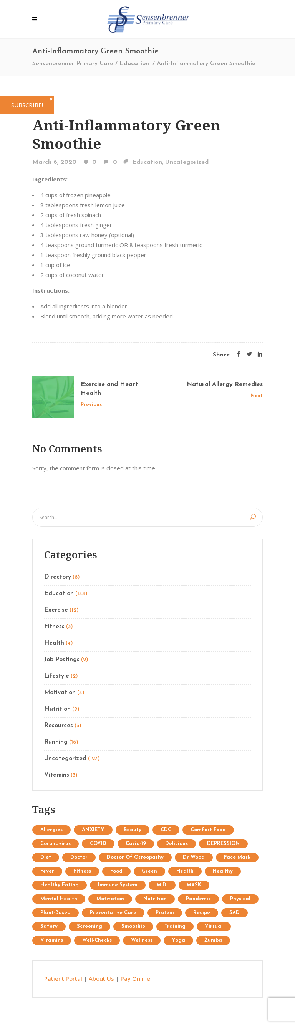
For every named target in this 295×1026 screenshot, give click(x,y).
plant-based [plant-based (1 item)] (55, 912)
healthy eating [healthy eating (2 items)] (59, 884)
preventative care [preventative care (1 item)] (113, 912)
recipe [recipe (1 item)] (201, 912)
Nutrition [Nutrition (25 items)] (155, 898)
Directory (57, 577)
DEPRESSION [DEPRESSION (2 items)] (223, 843)
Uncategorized (187, 162)
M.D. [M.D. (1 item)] (162, 884)
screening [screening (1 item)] (89, 926)
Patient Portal (63, 978)
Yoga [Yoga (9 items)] (178, 940)
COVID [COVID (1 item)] (98, 843)
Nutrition (57, 709)
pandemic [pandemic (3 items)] (198, 898)
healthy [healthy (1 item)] (223, 871)
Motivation (60, 692)
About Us (101, 978)
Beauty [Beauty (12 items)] (132, 829)
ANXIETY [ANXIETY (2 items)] (93, 829)
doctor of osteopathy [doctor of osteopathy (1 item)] (135, 857)
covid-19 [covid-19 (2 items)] (136, 843)
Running (56, 742)
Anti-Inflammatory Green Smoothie (126, 134)
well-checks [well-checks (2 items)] (97, 940)
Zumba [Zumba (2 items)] (213, 940)
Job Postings (62, 660)
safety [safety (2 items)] (49, 926)
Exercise (56, 610)
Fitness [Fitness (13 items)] (82, 871)
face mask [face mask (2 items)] (237, 857)
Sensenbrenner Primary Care (72, 64)
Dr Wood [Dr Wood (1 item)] (194, 857)
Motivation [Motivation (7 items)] (110, 898)
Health (54, 643)
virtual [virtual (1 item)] (214, 926)
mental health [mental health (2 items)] (58, 898)
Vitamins (56, 775)
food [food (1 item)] (116, 871)
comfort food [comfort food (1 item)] (208, 829)
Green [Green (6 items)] (149, 871)
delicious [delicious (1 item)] (176, 843)
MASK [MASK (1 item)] (194, 884)
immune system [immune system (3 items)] (118, 884)
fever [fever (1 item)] (47, 871)
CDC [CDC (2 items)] (166, 829)
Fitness (54, 627)
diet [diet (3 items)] (45, 857)
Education (134, 64)
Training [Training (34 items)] (175, 926)
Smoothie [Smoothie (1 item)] (133, 926)
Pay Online (135, 978)
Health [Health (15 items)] (185, 871)
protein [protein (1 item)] (165, 912)
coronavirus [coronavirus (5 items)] (55, 843)
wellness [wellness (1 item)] (141, 940)
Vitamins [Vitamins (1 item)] (51, 940)
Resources (58, 725)
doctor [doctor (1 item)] (79, 857)
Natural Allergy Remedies (225, 384)
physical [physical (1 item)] (240, 898)
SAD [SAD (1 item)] (234, 912)
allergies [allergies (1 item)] (51, 829)
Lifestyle (56, 676)
